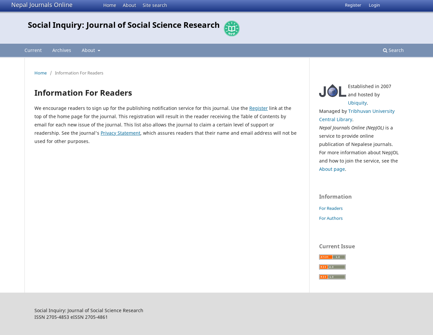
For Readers (331, 208)
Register (353, 5)
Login (374, 5)
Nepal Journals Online (41, 5)
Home (109, 5)
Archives (61, 50)
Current (33, 50)
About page (332, 169)
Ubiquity (357, 103)
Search (393, 50)
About (129, 5)
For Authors (331, 218)
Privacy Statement (120, 133)
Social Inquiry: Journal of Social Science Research (124, 24)
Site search (155, 5)
